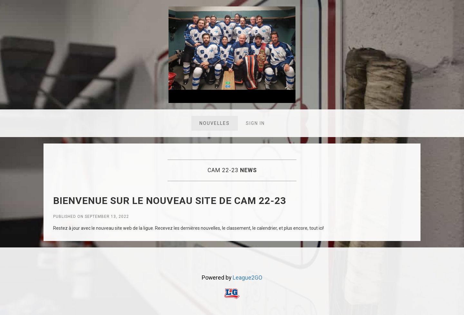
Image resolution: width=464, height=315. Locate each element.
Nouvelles (214, 123)
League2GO (247, 277)
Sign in (255, 123)
